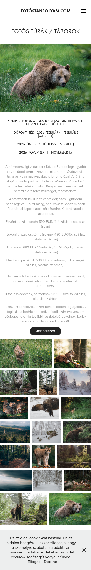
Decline (50, 561)
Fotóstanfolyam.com (46, 11)
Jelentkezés (45, 331)
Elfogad (34, 561)
